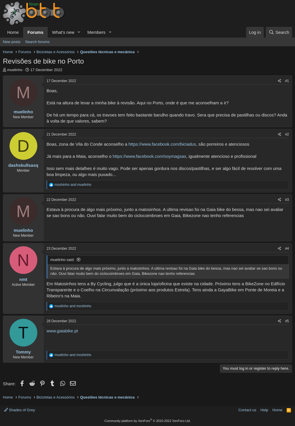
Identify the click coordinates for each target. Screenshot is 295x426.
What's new (63, 32)
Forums (35, 32)
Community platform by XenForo (147, 421)
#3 (287, 200)
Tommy (23, 351)
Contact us (247, 410)
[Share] (279, 81)
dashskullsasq (23, 165)
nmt (23, 279)
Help (264, 410)
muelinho (15, 70)
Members (96, 32)
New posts (12, 42)
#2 (287, 134)
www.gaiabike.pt (62, 330)
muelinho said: (62, 260)
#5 (287, 321)
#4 (287, 249)
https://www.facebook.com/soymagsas (149, 156)
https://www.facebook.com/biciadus (162, 144)
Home (13, 32)
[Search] (279, 32)
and (72, 185)
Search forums (37, 42)
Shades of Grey (19, 410)
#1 (287, 81)
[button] (79, 32)
